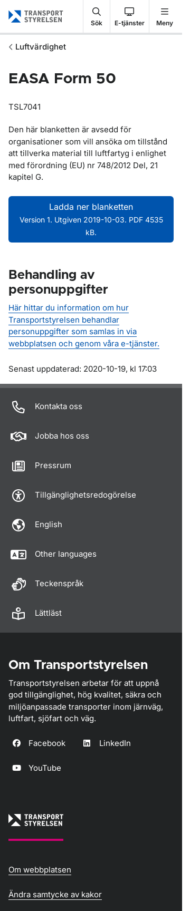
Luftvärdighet (40, 47)
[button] (96, 16)
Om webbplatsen (39, 870)
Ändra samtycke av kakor (55, 894)
